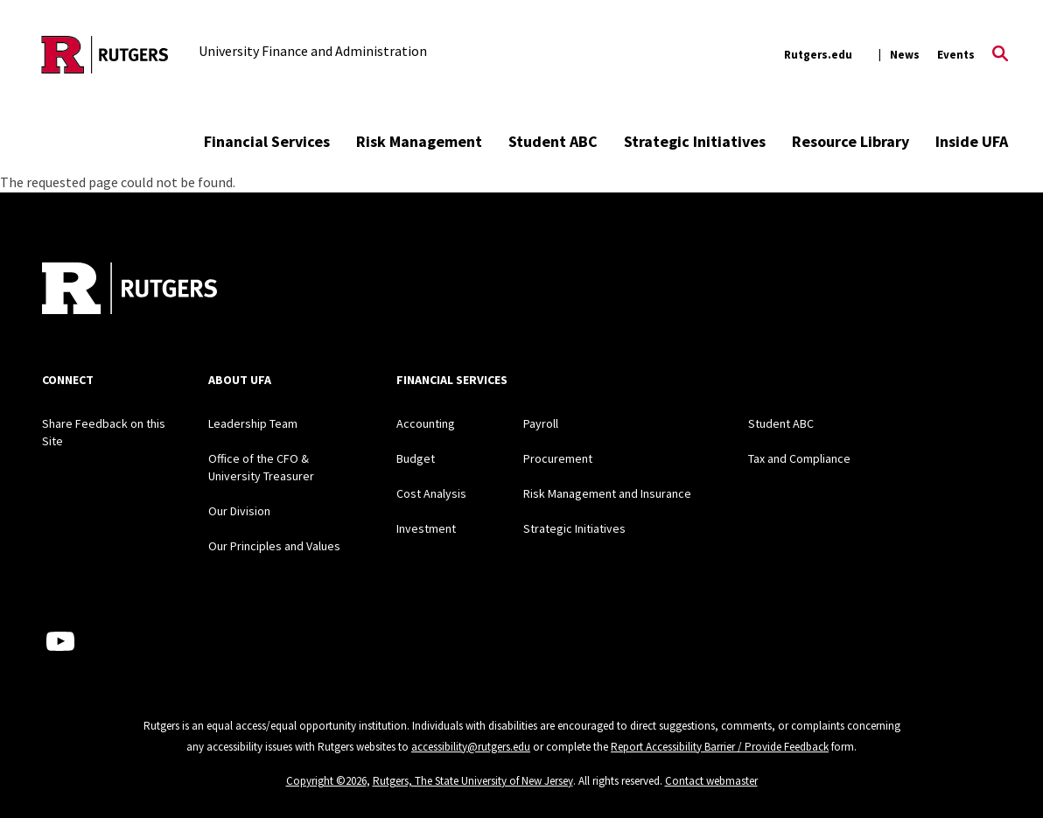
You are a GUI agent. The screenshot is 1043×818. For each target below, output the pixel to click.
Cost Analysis (431, 493)
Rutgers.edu (818, 54)
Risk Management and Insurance (607, 493)
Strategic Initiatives (695, 141)
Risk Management (419, 141)
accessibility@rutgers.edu (470, 746)
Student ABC (553, 141)
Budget (415, 458)
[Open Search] (1000, 55)
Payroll (540, 423)
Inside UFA (971, 141)
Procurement (557, 458)
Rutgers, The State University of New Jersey (473, 780)
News (905, 54)
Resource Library (850, 141)
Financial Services (267, 141)
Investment (426, 528)
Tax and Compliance (799, 458)
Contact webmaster (711, 780)
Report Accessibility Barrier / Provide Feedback (720, 746)
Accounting (425, 423)
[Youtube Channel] (60, 641)
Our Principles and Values (274, 546)
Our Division (239, 511)
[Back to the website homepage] (105, 54)
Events (956, 54)
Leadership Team (253, 423)
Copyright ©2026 (326, 780)
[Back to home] (129, 290)
